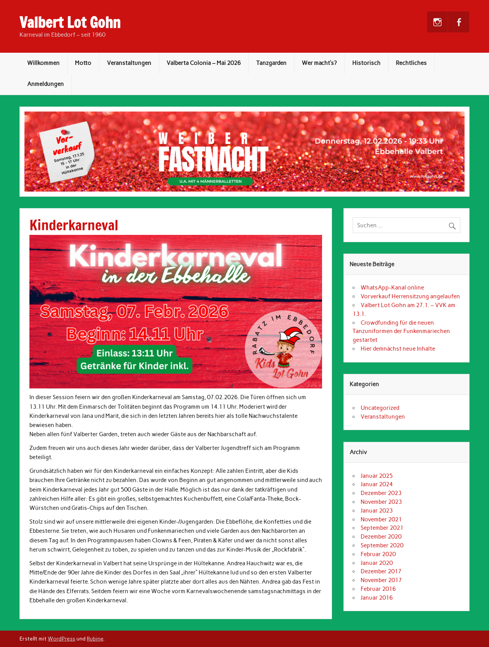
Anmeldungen (45, 84)
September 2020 (382, 545)
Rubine (95, 639)
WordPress (61, 639)
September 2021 (382, 527)
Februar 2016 (378, 589)
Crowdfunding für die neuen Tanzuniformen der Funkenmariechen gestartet (401, 331)
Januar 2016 (377, 597)
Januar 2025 (377, 475)
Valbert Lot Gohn (69, 22)
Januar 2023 (377, 510)
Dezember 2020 (381, 536)
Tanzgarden (271, 63)
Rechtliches (411, 63)
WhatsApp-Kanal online (392, 287)
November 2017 (381, 580)
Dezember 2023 (381, 493)
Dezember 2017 (381, 571)
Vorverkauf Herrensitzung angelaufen (410, 296)
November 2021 (381, 519)
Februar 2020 (378, 554)
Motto (83, 63)
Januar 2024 (377, 484)
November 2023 (381, 501)
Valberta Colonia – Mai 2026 (204, 63)
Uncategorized (380, 407)
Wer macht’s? (319, 63)
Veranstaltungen (129, 63)
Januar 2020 (377, 563)
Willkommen (43, 63)
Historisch (366, 63)
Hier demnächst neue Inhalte (398, 348)
